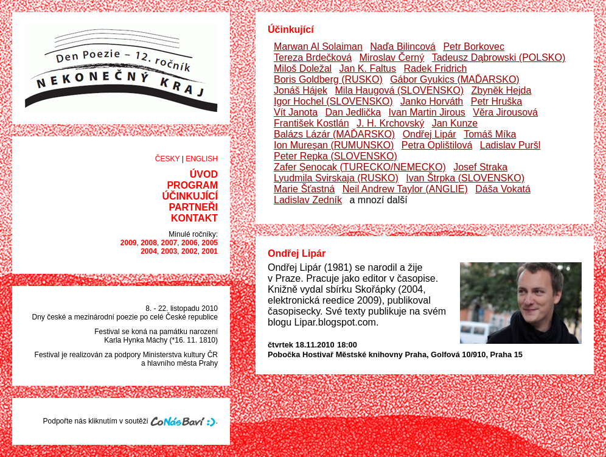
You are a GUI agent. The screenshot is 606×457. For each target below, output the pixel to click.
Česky (167, 159)
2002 (189, 251)
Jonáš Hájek (300, 90)
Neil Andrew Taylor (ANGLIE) (405, 189)
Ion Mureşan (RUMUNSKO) (334, 145)
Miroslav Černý (392, 57)
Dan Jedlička (353, 112)
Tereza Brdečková (313, 57)
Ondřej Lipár (429, 134)
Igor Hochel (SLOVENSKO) (333, 101)
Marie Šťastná (304, 189)
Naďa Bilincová (403, 46)
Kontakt (194, 218)
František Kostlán (311, 123)
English (202, 159)
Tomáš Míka (490, 134)
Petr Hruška (496, 101)
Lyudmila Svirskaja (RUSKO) (336, 178)
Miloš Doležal (303, 68)
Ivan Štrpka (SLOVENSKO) (465, 178)
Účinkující (190, 196)
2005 (209, 243)
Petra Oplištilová (437, 145)
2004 (149, 251)
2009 (128, 243)
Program (192, 185)
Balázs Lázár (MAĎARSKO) (334, 134)
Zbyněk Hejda (502, 90)
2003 (169, 251)
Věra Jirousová (505, 112)
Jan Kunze (455, 123)
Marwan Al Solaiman (318, 46)
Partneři (193, 207)
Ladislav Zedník (308, 200)
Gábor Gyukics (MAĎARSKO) (454, 79)
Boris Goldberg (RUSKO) (328, 79)
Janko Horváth (431, 101)
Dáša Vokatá (503, 189)
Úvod (204, 174)
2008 (149, 243)
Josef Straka (480, 167)
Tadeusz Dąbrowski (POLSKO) (499, 57)
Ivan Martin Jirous (427, 112)
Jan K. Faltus (368, 68)
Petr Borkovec (473, 46)
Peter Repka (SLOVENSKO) (335, 156)
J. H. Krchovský (390, 123)
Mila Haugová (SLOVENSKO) (399, 90)
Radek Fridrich (435, 68)
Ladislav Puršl (510, 145)
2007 (169, 243)
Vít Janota (296, 112)
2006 (189, 243)
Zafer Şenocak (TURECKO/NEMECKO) (360, 167)
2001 (209, 251)
